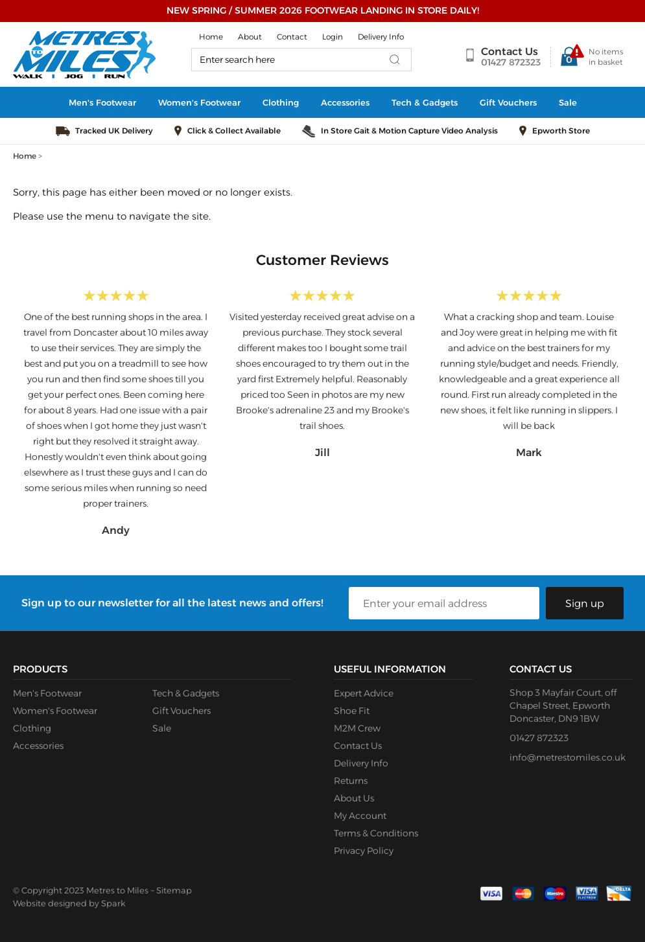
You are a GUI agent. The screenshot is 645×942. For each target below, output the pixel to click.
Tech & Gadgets (425, 102)
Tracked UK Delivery (114, 130)
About (250, 36)
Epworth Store (561, 130)
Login (332, 36)
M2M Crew (357, 728)
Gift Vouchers (508, 102)
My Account (360, 815)
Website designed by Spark (69, 903)
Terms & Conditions (376, 833)
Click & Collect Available (234, 130)
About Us (354, 798)
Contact (292, 36)
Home (211, 36)
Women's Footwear (199, 102)
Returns (351, 781)
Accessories (345, 102)
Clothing (281, 102)
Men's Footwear (102, 102)
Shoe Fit (351, 711)
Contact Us (509, 51)
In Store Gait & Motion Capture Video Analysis (409, 130)
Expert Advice (363, 693)
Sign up (584, 603)
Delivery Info (381, 36)
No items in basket (606, 57)
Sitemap (174, 890)
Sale (568, 102)
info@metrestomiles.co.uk (568, 757)
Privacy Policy (363, 850)
